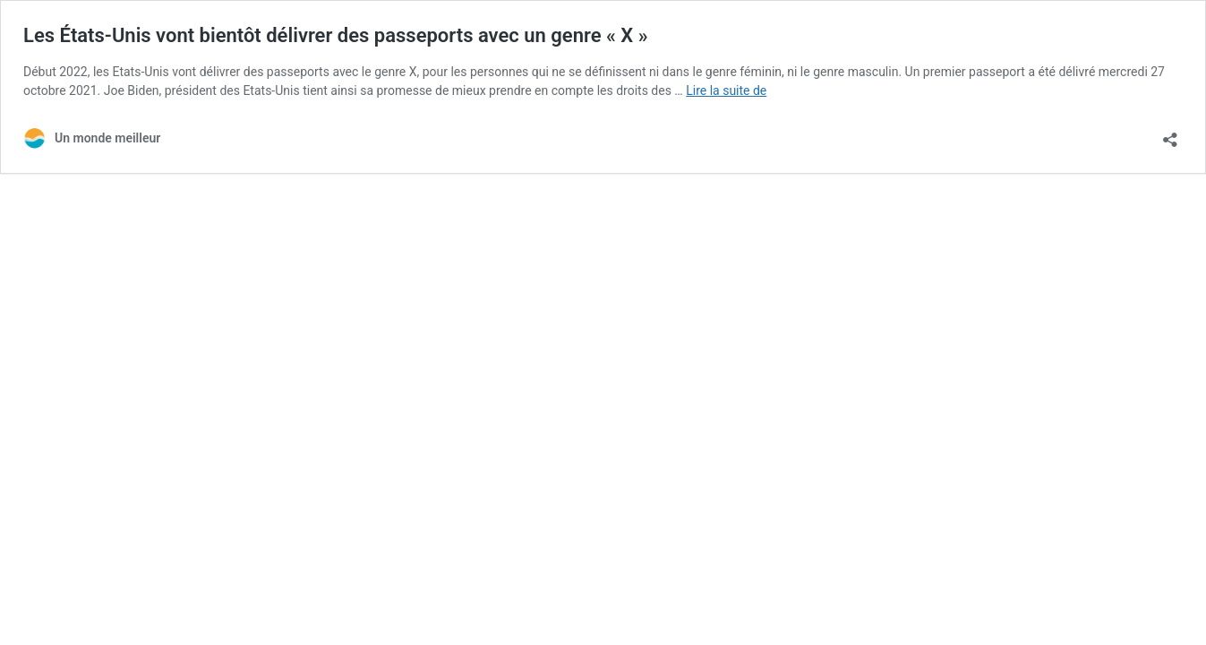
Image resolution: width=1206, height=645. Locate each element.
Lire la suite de (726, 90)
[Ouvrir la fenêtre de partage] (1170, 134)
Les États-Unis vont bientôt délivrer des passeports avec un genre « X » (335, 35)
